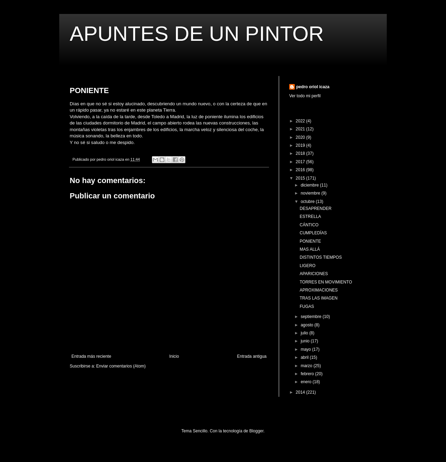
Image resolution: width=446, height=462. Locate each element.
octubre (308, 201)
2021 (301, 129)
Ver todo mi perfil (305, 95)
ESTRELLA (310, 216)
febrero (308, 373)
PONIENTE (310, 241)
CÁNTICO (309, 224)
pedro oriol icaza (312, 86)
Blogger (256, 431)
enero (307, 381)
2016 (301, 169)
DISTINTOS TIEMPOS (321, 257)
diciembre (310, 185)
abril (305, 357)
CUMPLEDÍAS (313, 232)
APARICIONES (314, 273)
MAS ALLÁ (310, 249)
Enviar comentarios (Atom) (121, 366)
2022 (301, 121)
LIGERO (307, 265)
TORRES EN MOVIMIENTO (326, 282)
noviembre (311, 193)
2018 (301, 153)
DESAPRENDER (315, 208)
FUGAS (307, 306)
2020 (301, 137)
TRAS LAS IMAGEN (319, 298)
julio (305, 333)
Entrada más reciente (91, 356)
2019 (301, 145)
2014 (301, 392)
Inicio (174, 356)
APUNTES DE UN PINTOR (197, 33)
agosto (307, 325)
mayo (306, 349)
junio (306, 341)
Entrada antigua (252, 356)
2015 (301, 178)
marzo (307, 365)
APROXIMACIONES (319, 290)
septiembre (312, 316)
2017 (301, 161)
